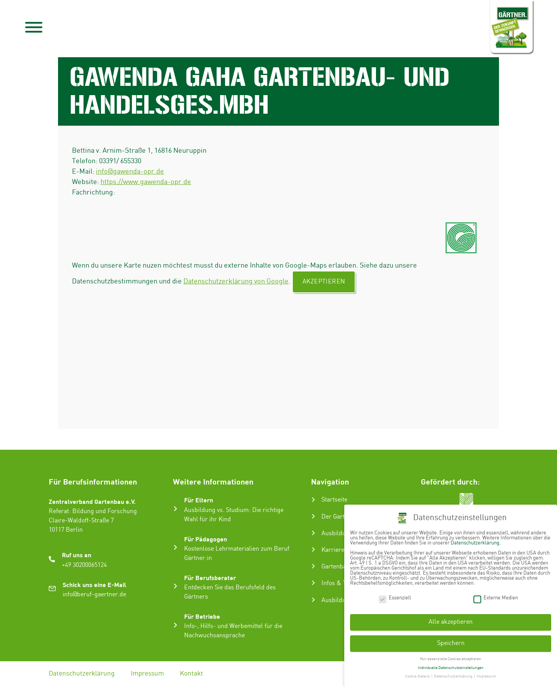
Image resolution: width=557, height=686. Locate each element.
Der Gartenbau (341, 517)
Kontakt (191, 673)
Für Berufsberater (210, 577)
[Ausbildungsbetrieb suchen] (313, 599)
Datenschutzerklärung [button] (453, 674)
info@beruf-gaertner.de (94, 594)
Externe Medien (495, 594)
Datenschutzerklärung (81, 673)
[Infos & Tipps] (313, 582)
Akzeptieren (323, 281)
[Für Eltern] (175, 508)
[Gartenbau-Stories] (313, 566)
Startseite (334, 500)
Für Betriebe (202, 616)
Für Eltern (198, 500)
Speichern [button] (451, 640)
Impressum (147, 673)
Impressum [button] (486, 674)
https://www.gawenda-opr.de (146, 182)
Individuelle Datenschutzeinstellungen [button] (451, 665)
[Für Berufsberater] (175, 586)
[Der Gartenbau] (313, 516)
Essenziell (395, 594)
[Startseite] (313, 499)
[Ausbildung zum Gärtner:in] (313, 533)
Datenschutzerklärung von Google (236, 281)
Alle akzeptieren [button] (451, 619)
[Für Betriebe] (175, 625)
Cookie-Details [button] (418, 674)
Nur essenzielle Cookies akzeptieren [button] (450, 656)
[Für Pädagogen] (175, 547)
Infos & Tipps (339, 583)
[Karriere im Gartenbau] (313, 549)
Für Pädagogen (205, 539)
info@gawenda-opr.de (130, 171)
